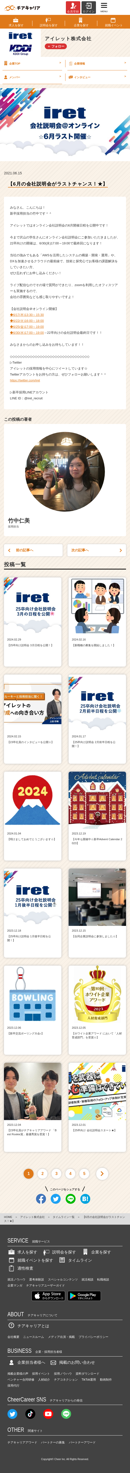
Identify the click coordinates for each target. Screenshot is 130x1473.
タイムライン (75, 1260)
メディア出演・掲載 (61, 1337)
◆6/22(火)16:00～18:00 (27, 321)
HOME (8, 1216)
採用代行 (13, 1385)
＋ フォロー (55, 46)
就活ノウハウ (16, 1279)
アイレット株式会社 (32, 1216)
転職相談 (103, 1279)
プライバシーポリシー (93, 1337)
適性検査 (20, 1268)
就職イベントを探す (30, 1260)
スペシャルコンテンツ (63, 1279)
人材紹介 (44, 1379)
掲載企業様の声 (17, 1373)
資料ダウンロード (87, 1373)
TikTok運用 (89, 1379)
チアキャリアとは (28, 1326)
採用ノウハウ (63, 1373)
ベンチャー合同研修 (20, 1379)
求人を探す (22, 1252)
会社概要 (13, 1337)
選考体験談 (36, 1279)
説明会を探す (59, 1252)
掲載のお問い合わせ (72, 1362)
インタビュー (97, 77)
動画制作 (106, 1379)
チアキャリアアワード (22, 1442)
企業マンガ (14, 1285)
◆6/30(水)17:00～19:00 (27, 333)
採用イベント (41, 1373)
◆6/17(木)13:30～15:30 (27, 315)
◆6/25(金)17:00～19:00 (27, 327)
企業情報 (97, 63)
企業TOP (32, 63)
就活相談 (87, 1279)
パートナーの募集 (53, 1442)
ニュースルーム (33, 1337)
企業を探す (96, 1252)
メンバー (32, 77)
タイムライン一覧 (64, 1216)
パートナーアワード (82, 1442)
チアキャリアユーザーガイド (45, 1285)
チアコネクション (66, 1379)
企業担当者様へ (26, 1362)
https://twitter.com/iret (25, 380)
